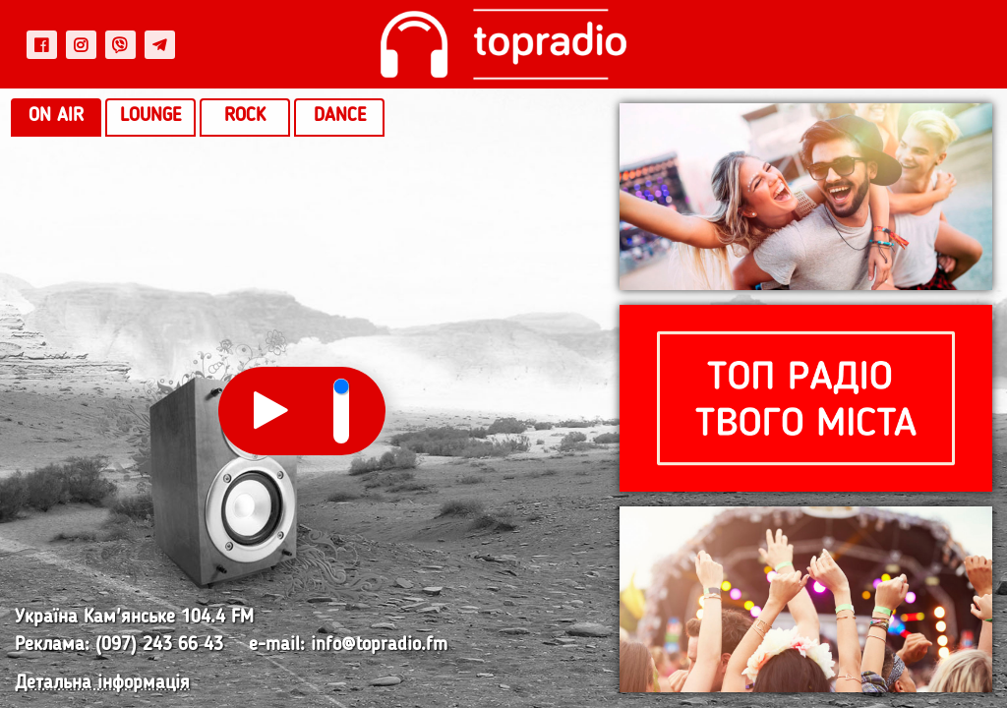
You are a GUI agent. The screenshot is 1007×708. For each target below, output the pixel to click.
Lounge (150, 116)
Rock (245, 116)
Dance (340, 116)
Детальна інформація (102, 684)
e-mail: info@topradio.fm (348, 645)
